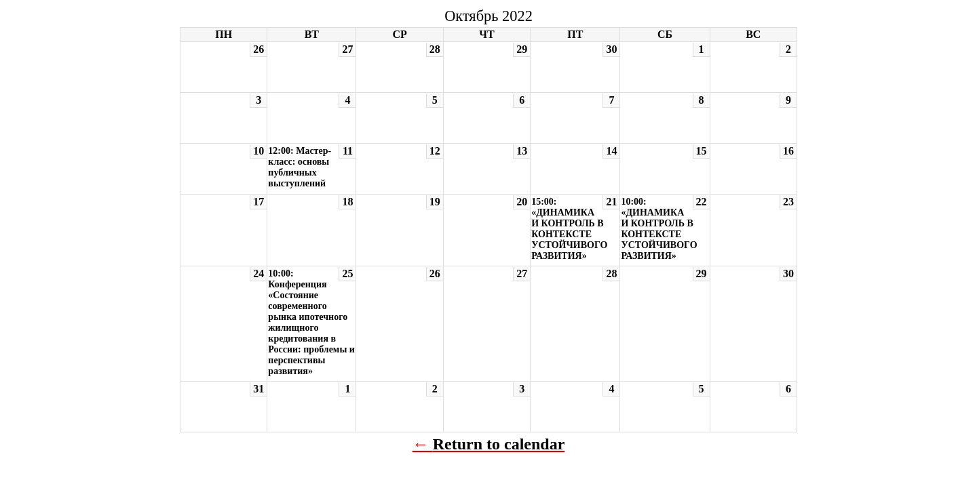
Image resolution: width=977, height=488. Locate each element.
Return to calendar (499, 444)
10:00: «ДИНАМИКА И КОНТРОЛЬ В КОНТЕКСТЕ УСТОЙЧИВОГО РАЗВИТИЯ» (659, 229)
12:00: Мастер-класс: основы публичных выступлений (299, 167)
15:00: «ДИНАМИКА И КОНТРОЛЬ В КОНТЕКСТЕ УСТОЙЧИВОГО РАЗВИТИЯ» (569, 229)
